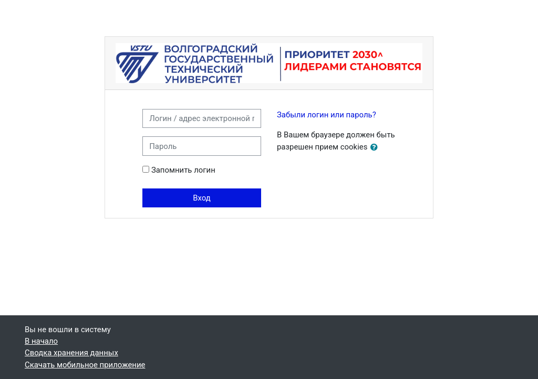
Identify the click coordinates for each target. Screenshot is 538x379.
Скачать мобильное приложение (85, 365)
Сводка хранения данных (71, 352)
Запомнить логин (183, 170)
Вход (202, 198)
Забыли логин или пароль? (326, 114)
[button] (376, 147)
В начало (41, 341)
